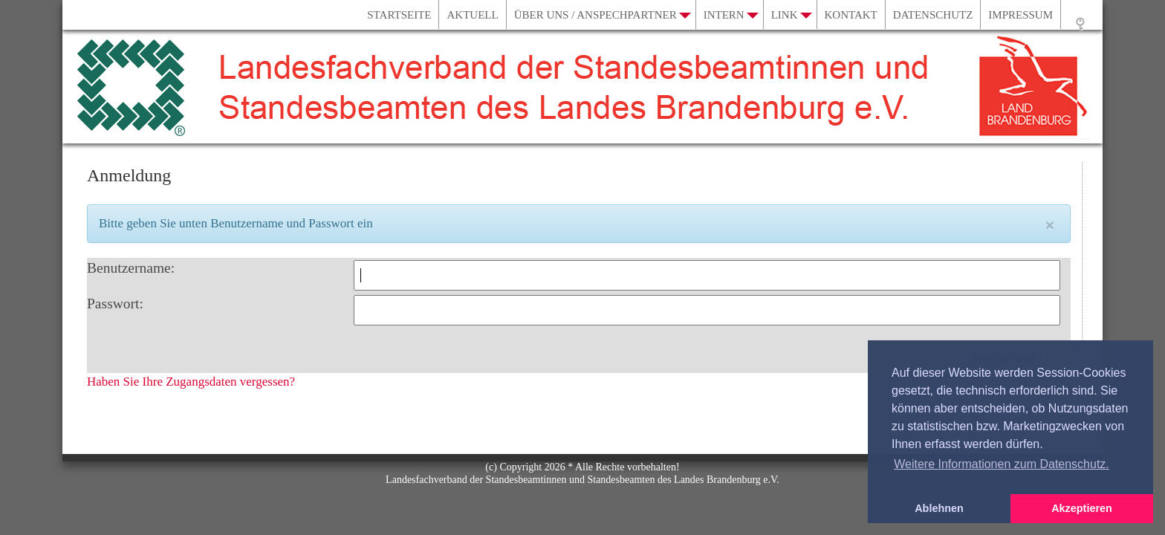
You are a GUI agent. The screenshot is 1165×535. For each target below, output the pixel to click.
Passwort (113, 303)
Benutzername (129, 268)
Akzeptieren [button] (1081, 508)
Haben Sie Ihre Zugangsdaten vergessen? (191, 381)
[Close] (1050, 224)
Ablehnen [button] (939, 508)
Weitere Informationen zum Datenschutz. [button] (1001, 464)
